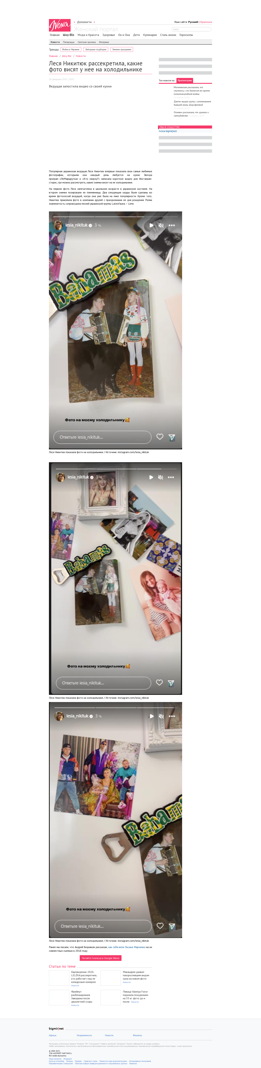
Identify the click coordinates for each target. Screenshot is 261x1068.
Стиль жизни (168, 34)
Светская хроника (87, 42)
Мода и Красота (88, 34)
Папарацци (68, 42)
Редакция (68, 1059)
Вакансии (133, 1063)
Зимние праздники (121, 49)
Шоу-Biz (68, 34)
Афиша (52, 1035)
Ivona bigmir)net (168, 131)
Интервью (104, 42)
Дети (136, 34)
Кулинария (150, 34)
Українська (206, 22)
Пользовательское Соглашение (61, 1063)
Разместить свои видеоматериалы (113, 1061)
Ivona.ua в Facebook (56, 1061)
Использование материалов (140, 1061)
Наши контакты (55, 1059)
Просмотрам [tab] (185, 80)
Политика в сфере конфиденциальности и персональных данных (101, 1063)
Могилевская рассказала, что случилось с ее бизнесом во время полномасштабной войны (192, 90)
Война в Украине (70, 49)
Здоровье (108, 34)
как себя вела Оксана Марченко (126, 947)
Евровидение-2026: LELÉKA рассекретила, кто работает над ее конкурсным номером (84, 977)
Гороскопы (186, 34)
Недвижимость (84, 1035)
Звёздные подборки (95, 49)
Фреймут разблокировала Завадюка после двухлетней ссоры (81, 996)
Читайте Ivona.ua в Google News (100, 958)
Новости (55, 42)
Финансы (137, 1035)
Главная (55, 34)
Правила (78, 1061)
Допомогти (84, 22)
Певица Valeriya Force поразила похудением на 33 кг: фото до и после (135, 996)
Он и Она (124, 34)
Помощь (69, 1061)
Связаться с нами (90, 1061)
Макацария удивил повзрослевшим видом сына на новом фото (136, 975)
